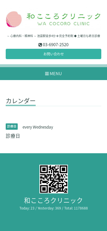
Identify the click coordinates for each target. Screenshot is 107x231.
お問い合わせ (53, 54)
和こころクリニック (53, 200)
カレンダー (21, 101)
